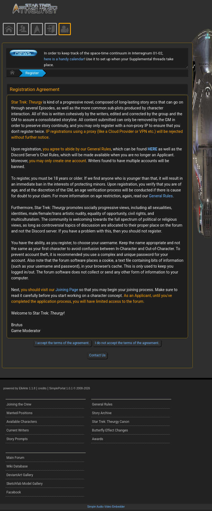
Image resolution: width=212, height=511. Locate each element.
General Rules (161, 196)
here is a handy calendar (64, 59)
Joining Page (67, 289)
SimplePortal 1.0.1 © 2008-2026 (69, 388)
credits (42, 388)
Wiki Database (17, 466)
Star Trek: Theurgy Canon (110, 422)
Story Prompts (17, 439)
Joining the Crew (18, 404)
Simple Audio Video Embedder (106, 506)
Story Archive (102, 413)
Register (32, 73)
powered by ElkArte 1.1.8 (19, 388)
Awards (97, 439)
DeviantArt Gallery (19, 475)
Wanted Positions (19, 413)
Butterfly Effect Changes (110, 430)
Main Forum (15, 458)
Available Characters (21, 422)
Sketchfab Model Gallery (24, 484)
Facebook (13, 492)
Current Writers (17, 430)
